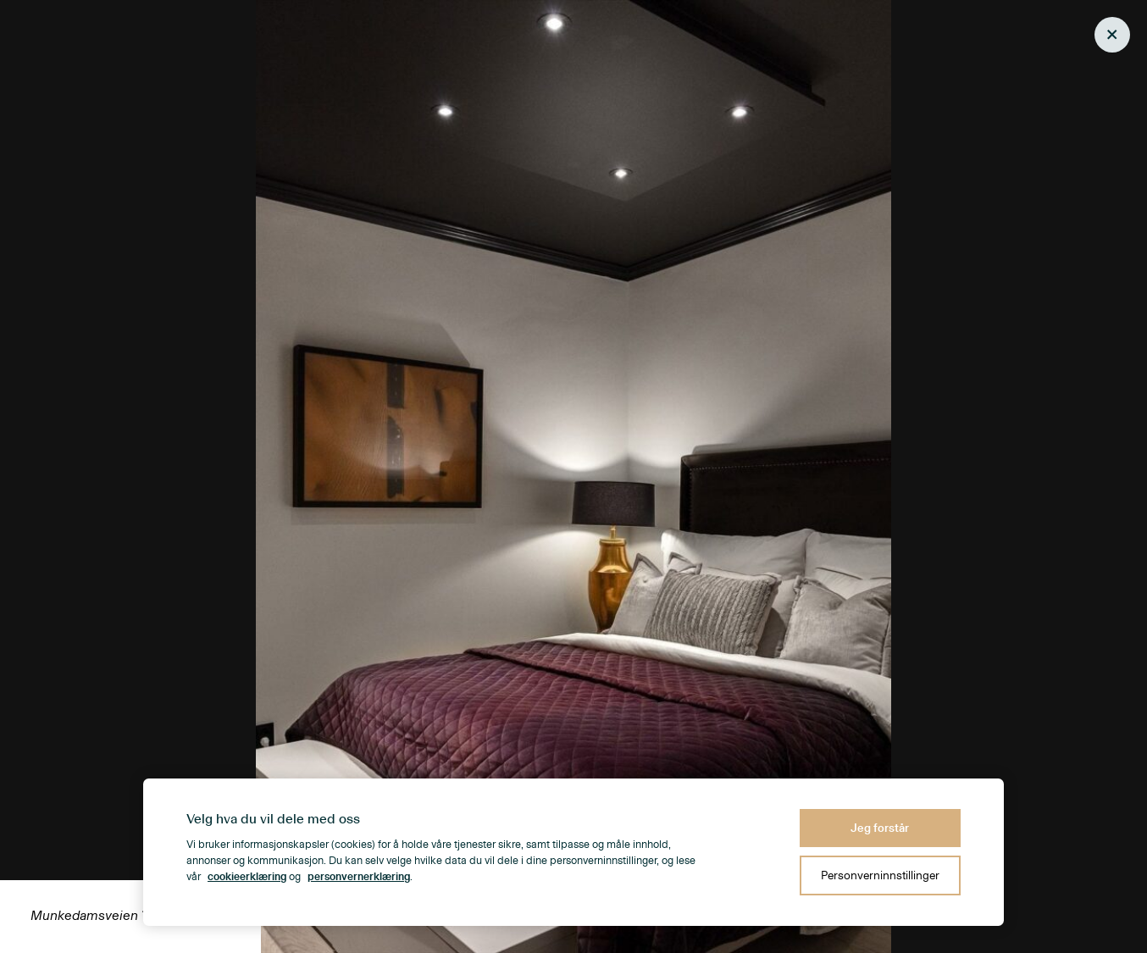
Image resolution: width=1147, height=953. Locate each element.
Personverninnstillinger (880, 875)
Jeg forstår (880, 828)
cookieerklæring (247, 877)
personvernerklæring (359, 877)
